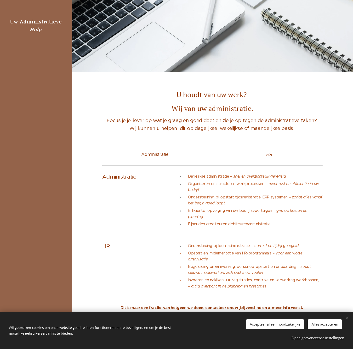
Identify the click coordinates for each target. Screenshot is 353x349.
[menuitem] (35, 167)
